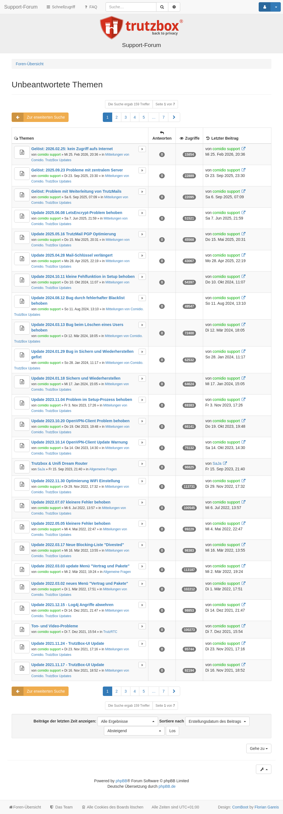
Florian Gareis (267, 807)
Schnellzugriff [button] (60, 7)
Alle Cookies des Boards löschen (112, 807)
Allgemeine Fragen (103, 469)
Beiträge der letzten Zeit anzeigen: (95, 721)
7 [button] (164, 117)
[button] (174, 117)
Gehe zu (259, 748)
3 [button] (126, 117)
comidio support (49, 154)
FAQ (90, 7)
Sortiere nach (204, 721)
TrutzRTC (110, 632)
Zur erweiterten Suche (38, 117)
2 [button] (117, 117)
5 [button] (144, 117)
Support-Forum (21, 7)
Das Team (61, 807)
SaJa (41, 469)
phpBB (121, 781)
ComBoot (240, 807)
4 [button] (135, 117)
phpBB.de (167, 786)
